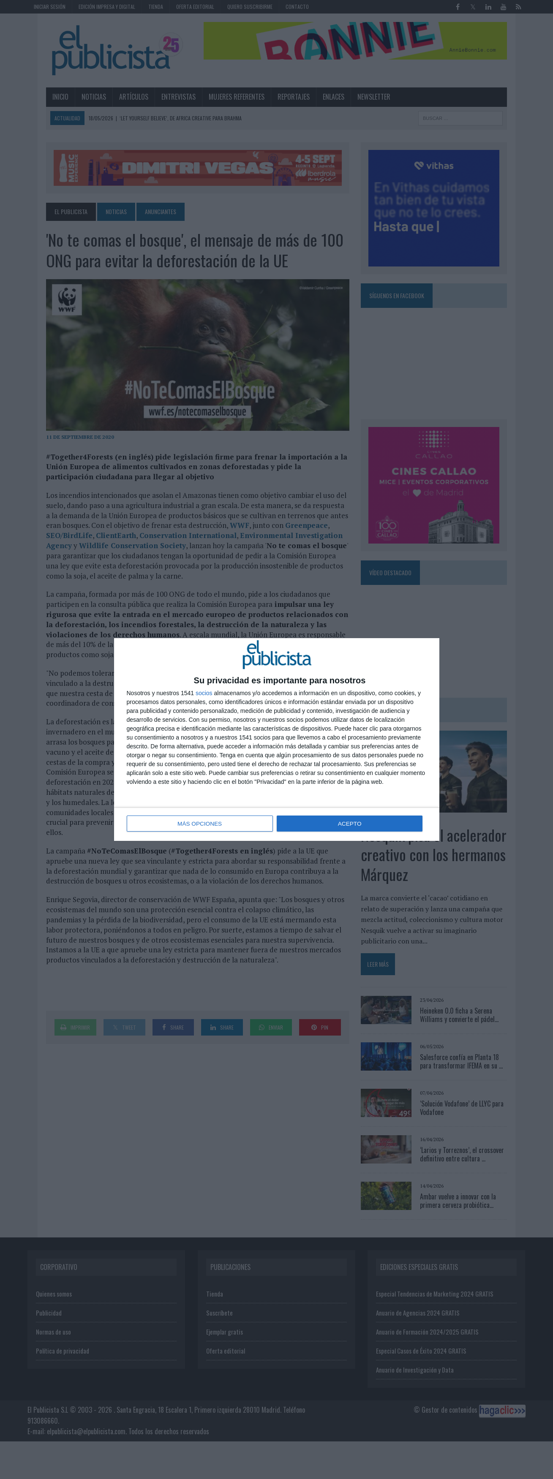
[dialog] (276, 739)
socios (204, 693)
